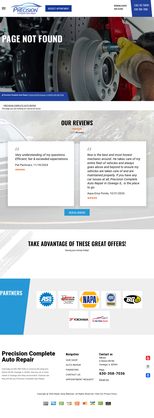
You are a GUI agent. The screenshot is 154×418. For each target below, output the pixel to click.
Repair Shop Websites (64, 394)
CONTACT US (73, 374)
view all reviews (77, 212)
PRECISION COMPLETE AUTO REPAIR (20, 106)
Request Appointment (58, 8)
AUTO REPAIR (73, 365)
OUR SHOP (72, 360)
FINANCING (72, 369)
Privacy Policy (110, 394)
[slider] (77, 129)
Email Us (104, 380)
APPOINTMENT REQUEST (80, 379)
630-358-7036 (141, 9)
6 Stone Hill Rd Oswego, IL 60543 (40, 95)
